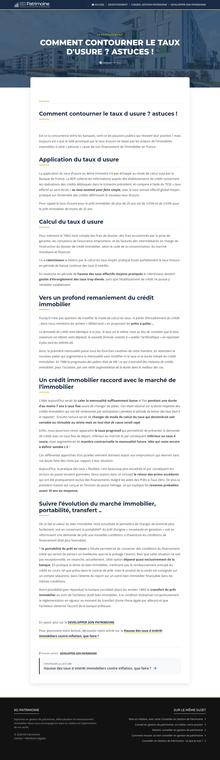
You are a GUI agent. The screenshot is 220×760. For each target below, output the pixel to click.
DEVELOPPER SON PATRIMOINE (188, 4)
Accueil (98, 4)
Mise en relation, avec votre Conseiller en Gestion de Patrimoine (167, 719)
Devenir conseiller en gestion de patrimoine (179, 730)
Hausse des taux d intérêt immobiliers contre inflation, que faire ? (100, 668)
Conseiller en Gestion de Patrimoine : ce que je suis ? (174, 740)
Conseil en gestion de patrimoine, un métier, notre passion (170, 724)
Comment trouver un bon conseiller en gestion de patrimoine (169, 735)
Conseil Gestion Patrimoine (149, 4)
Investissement (118, 4)
